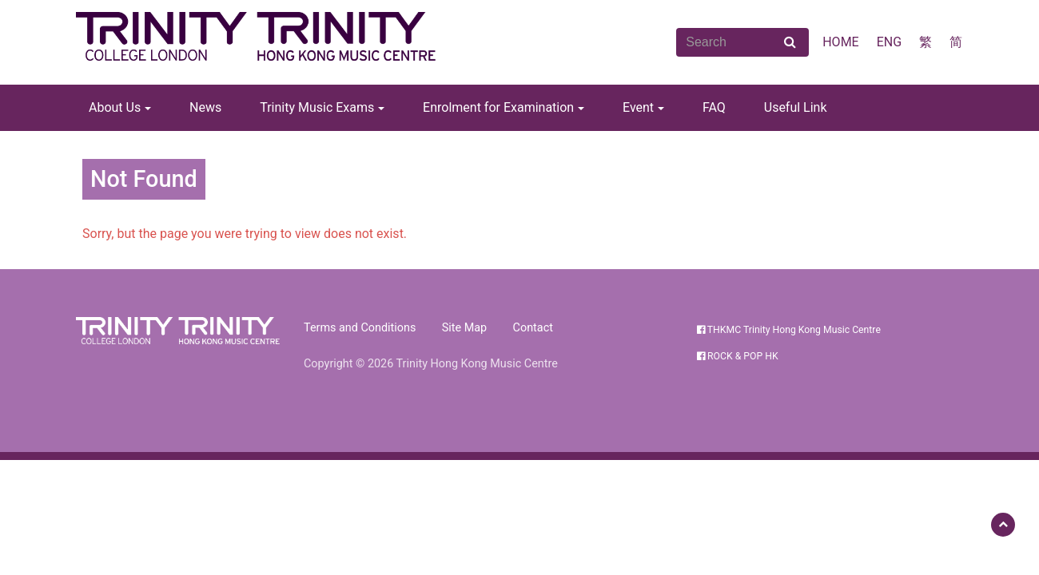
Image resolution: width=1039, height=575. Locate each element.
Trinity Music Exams (317, 107)
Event (638, 107)
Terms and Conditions (360, 328)
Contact (533, 328)
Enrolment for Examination (498, 107)
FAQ (714, 107)
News (205, 107)
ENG (889, 42)
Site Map (464, 328)
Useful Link (795, 107)
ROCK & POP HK (737, 356)
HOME (840, 42)
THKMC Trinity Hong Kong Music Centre (789, 329)
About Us (115, 107)
